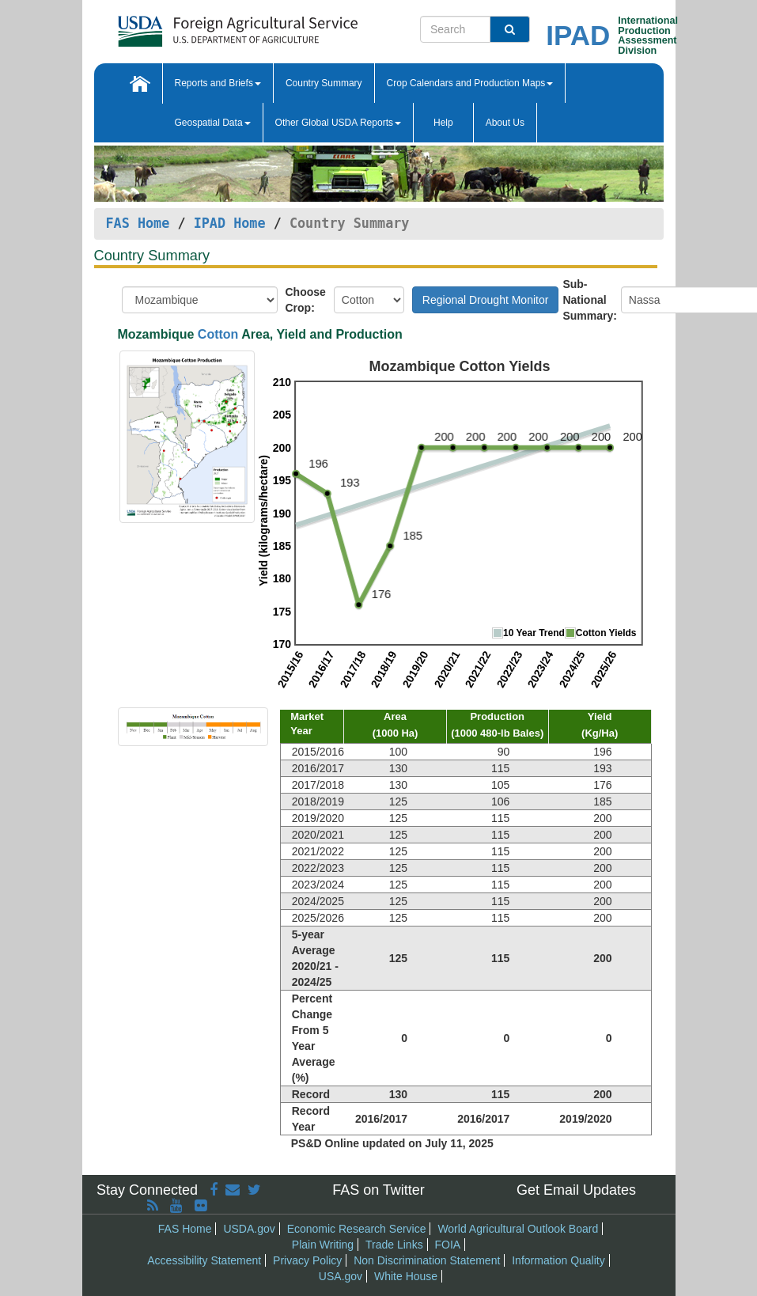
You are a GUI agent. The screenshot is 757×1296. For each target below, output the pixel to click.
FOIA (448, 1244)
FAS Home (138, 223)
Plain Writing (323, 1244)
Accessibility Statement (204, 1260)
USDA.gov (248, 1228)
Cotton (218, 334)
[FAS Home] (237, 26)
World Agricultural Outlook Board (517, 1228)
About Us (505, 122)
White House (405, 1276)
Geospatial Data (213, 122)
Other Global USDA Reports (338, 122)
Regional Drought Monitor (485, 300)
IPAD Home (230, 223)
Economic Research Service (356, 1228)
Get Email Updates (576, 1190)
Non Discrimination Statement (427, 1260)
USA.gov (340, 1276)
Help (443, 122)
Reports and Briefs (218, 83)
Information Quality (558, 1260)
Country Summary (324, 83)
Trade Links (394, 1244)
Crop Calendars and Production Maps (470, 83)
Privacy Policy (307, 1260)
